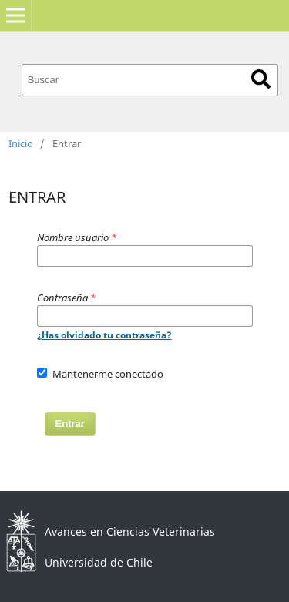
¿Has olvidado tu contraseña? (104, 334)
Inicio (20, 143)
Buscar (261, 79)
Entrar (70, 423)
